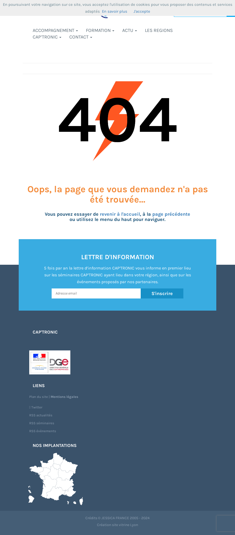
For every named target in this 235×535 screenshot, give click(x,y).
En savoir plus (114, 11)
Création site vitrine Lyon (117, 525)
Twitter (35, 407)
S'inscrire (162, 293)
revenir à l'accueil (120, 214)
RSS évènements (42, 431)
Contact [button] (80, 37)
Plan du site (38, 397)
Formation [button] (100, 30)
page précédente (171, 214)
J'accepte (142, 11)
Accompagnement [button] (55, 30)
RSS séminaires (41, 423)
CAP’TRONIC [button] (47, 37)
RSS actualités (40, 415)
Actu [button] (129, 30)
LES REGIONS (159, 30)
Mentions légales (64, 397)
